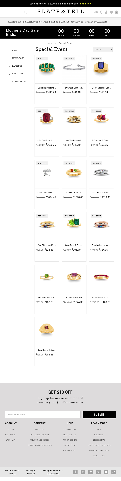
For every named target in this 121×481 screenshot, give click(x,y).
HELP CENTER (69, 435)
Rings (15, 51)
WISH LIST (11, 440)
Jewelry (88, 22)
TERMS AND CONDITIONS (40, 445)
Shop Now (85, 3)
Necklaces (18, 58)
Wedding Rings (50, 22)
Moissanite (99, 440)
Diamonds (64, 22)
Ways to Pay (70, 445)
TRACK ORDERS (70, 440)
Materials (99, 435)
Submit (99, 414)
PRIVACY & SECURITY (39, 440)
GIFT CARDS (11, 435)
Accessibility (70, 450)
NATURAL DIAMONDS (99, 450)
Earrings (17, 66)
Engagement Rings (32, 22)
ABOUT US (39, 429)
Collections (100, 22)
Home (49, 43)
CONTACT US (70, 429)
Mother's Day (14, 22)
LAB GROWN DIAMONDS (99, 445)
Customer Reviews (39, 435)
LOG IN (11, 429)
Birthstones (77, 22)
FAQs (99, 429)
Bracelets (17, 74)
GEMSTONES (99, 456)
